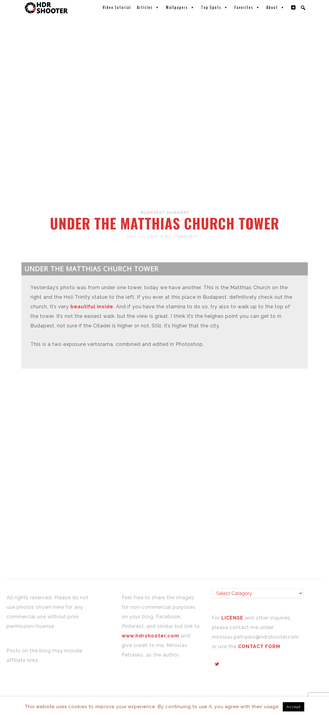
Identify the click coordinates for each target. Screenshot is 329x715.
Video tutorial (117, 7)
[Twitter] (293, 7)
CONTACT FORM (259, 646)
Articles (148, 7)
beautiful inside (91, 306)
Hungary (177, 212)
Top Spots (214, 7)
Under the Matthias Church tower (164, 223)
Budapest (152, 212)
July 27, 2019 (142, 236)
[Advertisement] (165, 157)
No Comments (181, 236)
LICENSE (233, 618)
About (275, 7)
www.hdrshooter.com (150, 636)
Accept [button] (293, 707)
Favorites (247, 7)
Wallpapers (180, 7)
